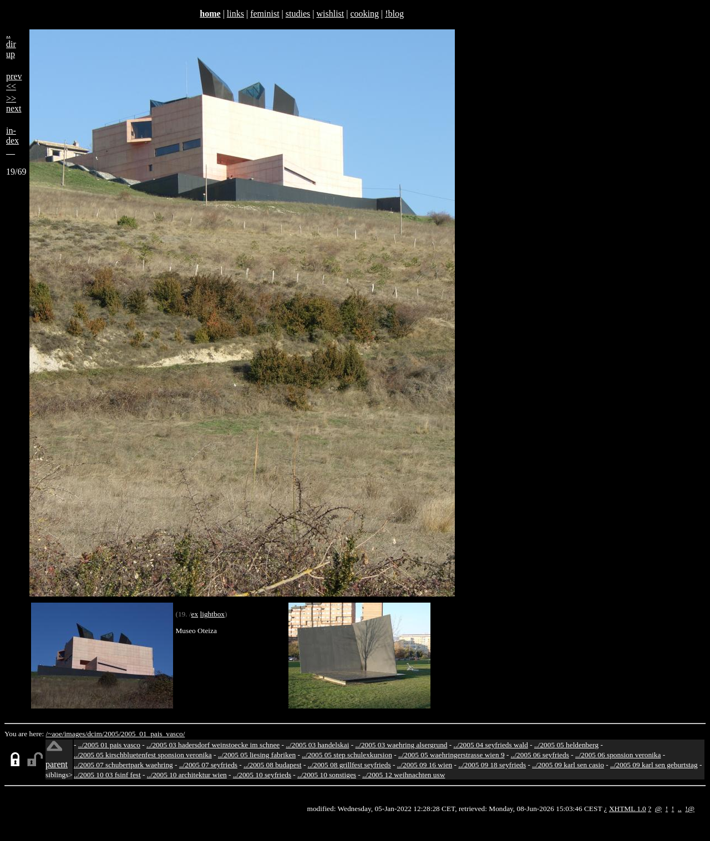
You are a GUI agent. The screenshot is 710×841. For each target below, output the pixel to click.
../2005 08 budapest (272, 765)
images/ (75, 734)
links (235, 13)
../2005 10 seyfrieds (262, 775)
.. (680, 808)
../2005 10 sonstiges (326, 775)
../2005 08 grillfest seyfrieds (349, 765)
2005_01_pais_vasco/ (153, 734)
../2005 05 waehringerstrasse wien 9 (451, 755)
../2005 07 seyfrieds (208, 765)
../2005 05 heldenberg (566, 745)
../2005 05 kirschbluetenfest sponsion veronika (143, 755)
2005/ (112, 734)
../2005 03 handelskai (317, 745)
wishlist (330, 13)
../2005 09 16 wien (425, 765)
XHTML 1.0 (627, 808)
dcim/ (95, 734)
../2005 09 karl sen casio (568, 765)
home (210, 13)
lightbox (212, 614)
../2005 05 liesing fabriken (257, 755)
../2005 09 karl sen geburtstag (654, 765)
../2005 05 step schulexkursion (347, 755)
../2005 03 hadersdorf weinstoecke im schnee (213, 745)
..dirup (11, 44)
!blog (394, 13)
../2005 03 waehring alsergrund (402, 745)
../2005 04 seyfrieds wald (491, 745)
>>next (14, 103)
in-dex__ (12, 140)
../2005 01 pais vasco (109, 745)
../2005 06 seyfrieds (540, 755)
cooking (364, 13)
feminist (264, 13)
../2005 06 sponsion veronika (618, 755)
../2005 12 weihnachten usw (403, 775)
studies (298, 13)
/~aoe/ (55, 734)
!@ (689, 808)
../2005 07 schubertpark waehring (123, 765)
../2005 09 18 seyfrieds (492, 765)
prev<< (14, 81)
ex (195, 614)
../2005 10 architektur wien (187, 775)
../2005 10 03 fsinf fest (107, 775)
